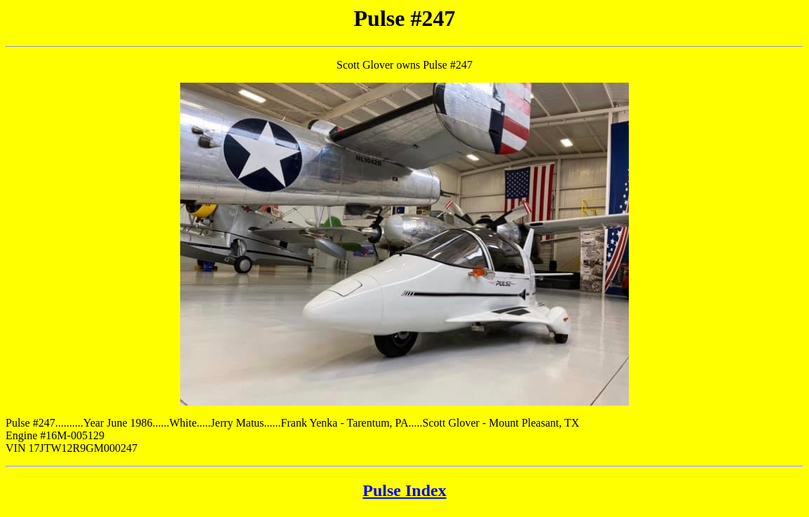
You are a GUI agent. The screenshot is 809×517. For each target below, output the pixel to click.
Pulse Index (404, 490)
